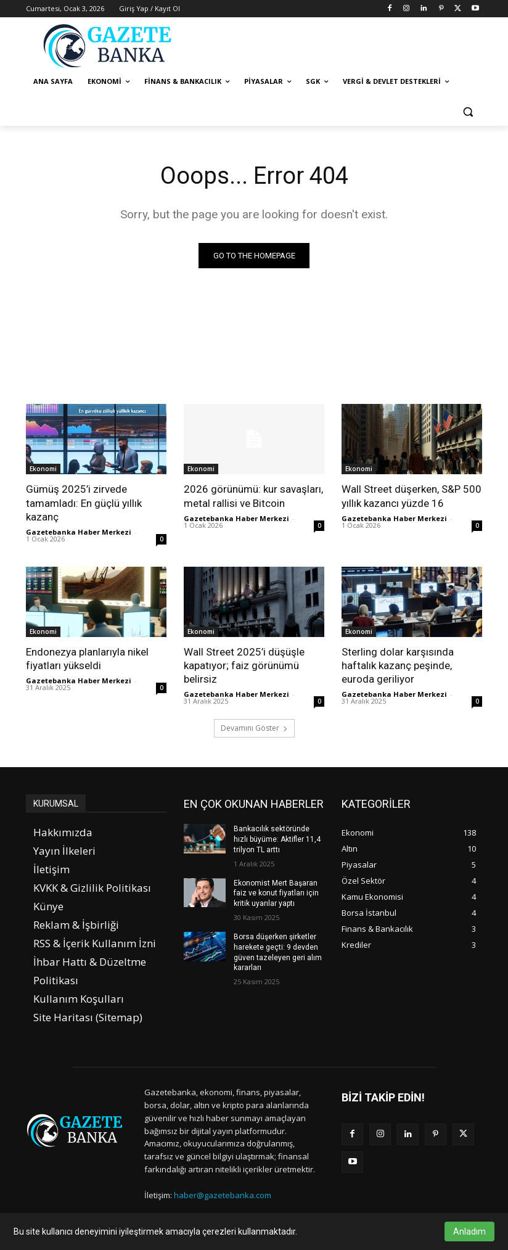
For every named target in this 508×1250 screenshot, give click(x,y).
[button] (467, 111)
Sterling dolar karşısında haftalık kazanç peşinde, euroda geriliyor (398, 665)
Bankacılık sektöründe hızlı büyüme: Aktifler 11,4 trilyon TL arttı (277, 839)
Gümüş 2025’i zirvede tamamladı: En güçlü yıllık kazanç (84, 502)
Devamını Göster (254, 728)
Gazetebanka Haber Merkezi (78, 532)
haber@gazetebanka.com (222, 1195)
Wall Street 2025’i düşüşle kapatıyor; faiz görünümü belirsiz (244, 665)
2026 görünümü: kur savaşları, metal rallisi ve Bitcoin (253, 496)
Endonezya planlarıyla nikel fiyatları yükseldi (87, 659)
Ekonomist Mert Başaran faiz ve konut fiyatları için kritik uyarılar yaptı (276, 893)
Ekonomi (43, 468)
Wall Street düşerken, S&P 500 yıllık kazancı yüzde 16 (411, 496)
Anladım (469, 1231)
